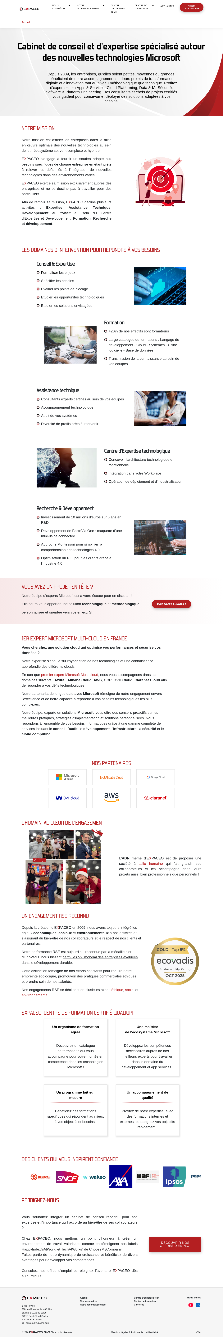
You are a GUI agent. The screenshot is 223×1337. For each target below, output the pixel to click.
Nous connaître (58, 7)
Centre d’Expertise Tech (118, 8)
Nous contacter (192, 7)
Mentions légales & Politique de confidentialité (134, 1332)
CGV (198, 1332)
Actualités (167, 6)
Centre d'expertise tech (146, 1298)
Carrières (139, 1304)
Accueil (84, 1298)
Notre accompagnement (88, 7)
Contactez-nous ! (171, 604)
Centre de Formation (141, 7)
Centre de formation (145, 1301)
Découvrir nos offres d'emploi (175, 1244)
